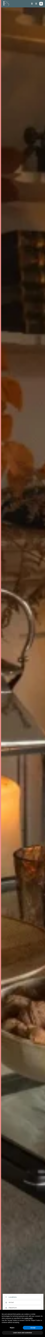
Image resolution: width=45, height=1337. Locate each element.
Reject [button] (12, 1328)
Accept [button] (32, 1328)
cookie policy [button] (28, 1318)
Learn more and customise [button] (22, 1333)
